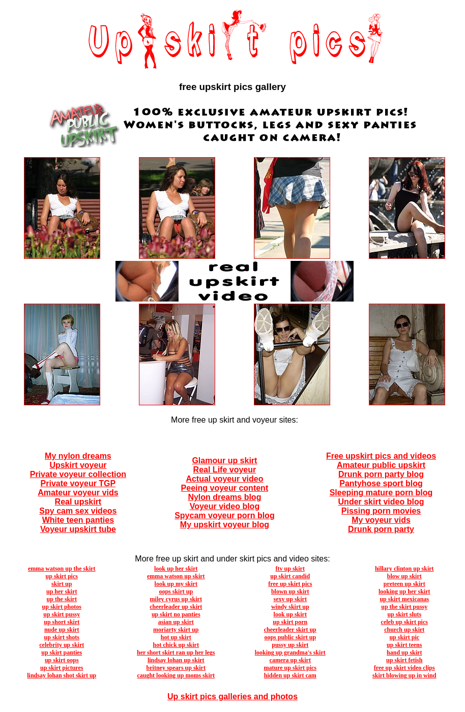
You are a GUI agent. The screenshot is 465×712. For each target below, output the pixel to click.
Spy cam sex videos (78, 511)
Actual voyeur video (224, 478)
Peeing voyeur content (225, 488)
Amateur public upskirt (381, 465)
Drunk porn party (381, 529)
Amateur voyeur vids (78, 492)
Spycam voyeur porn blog (224, 515)
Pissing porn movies (381, 511)
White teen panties (78, 520)
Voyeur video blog (225, 506)
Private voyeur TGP (78, 483)
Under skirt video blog (381, 501)
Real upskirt (78, 501)
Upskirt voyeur (77, 465)
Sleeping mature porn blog (381, 492)
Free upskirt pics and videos (381, 456)
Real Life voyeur (224, 469)
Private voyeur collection (78, 474)
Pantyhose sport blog (381, 483)
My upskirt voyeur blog (224, 524)
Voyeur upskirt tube (78, 529)
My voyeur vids (381, 520)
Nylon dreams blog (224, 497)
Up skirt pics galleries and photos (232, 696)
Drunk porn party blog (381, 474)
